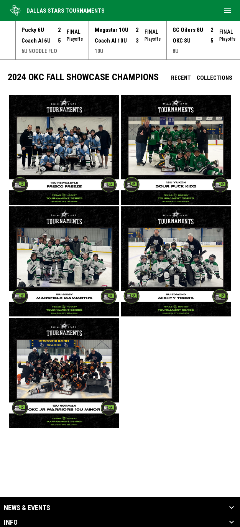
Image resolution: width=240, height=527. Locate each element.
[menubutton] (227, 10)
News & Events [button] (27, 507)
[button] (64, 150)
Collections (214, 77)
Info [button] (11, 522)
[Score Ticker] (120, 40)
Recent (181, 77)
